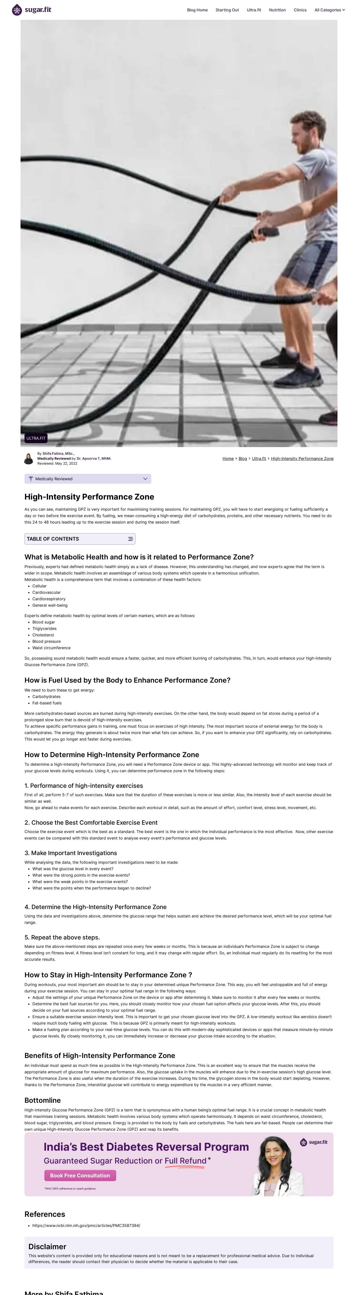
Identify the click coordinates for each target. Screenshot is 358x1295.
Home (228, 458)
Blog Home (197, 9)
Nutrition (277, 9)
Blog (243, 458)
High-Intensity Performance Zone (302, 458)
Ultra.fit (254, 9)
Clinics (300, 9)
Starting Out (227, 9)
